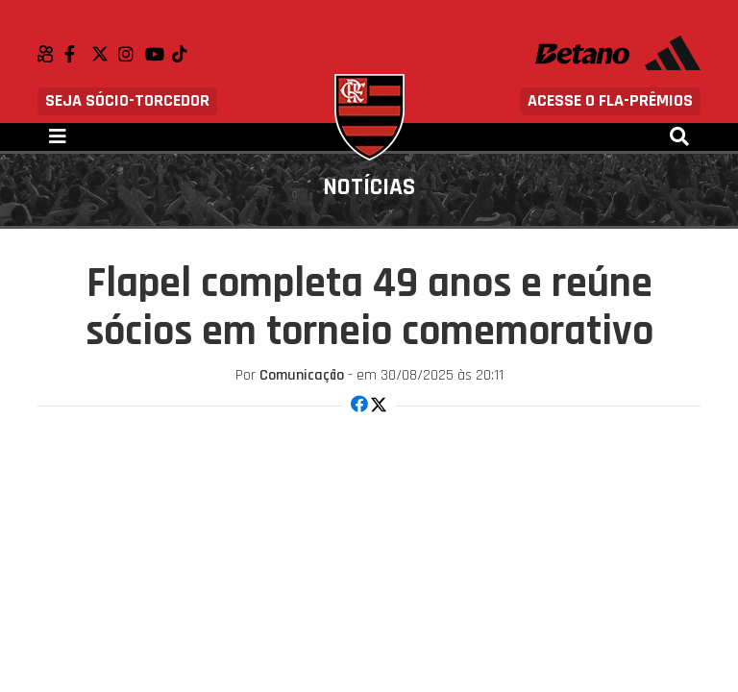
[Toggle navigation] (57, 137)
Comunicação (301, 375)
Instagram (131, 53)
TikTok (185, 53)
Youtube (158, 53)
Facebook (77, 53)
